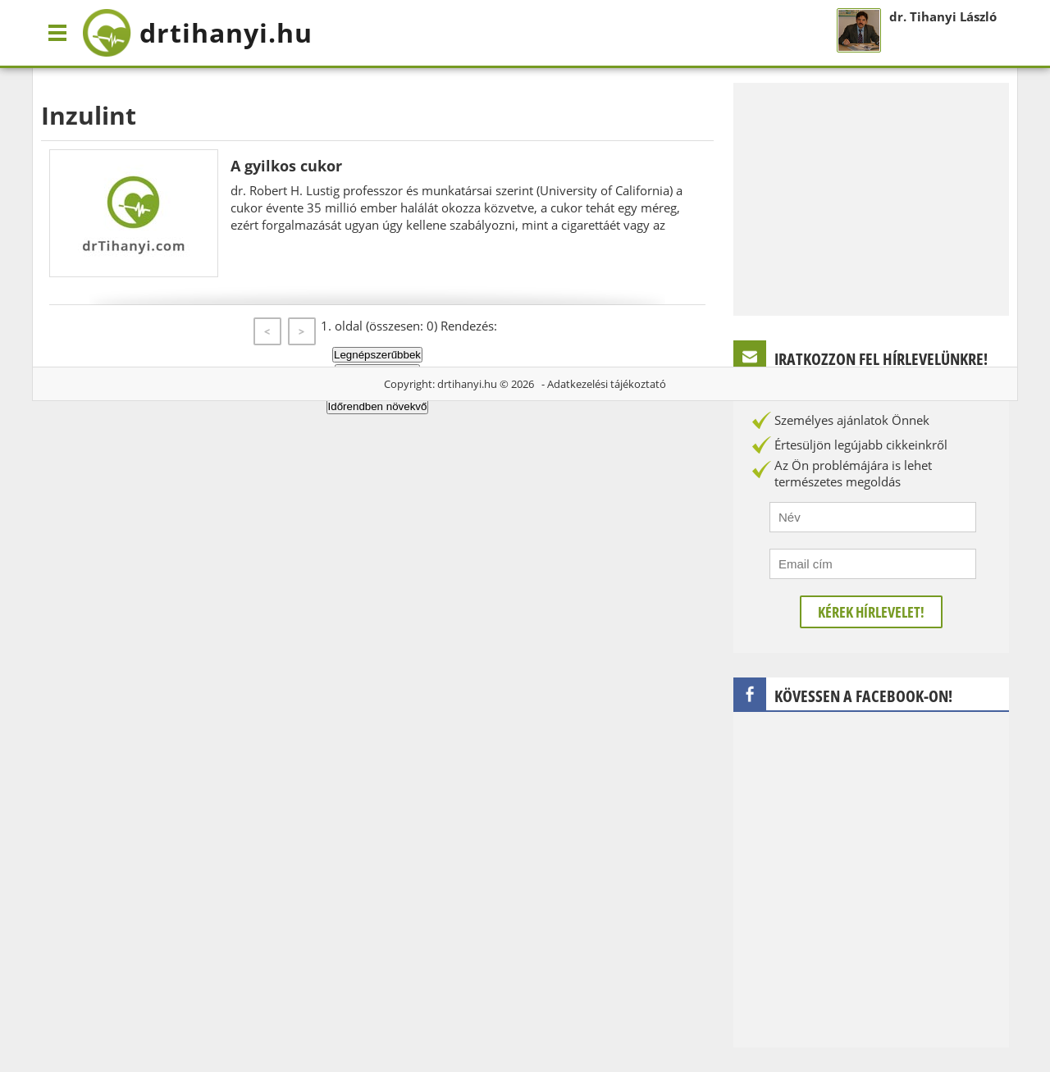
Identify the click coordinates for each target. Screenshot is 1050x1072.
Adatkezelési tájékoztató (606, 383)
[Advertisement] (871, 197)
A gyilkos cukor (286, 166)
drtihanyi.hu (467, 383)
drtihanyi (197, 32)
